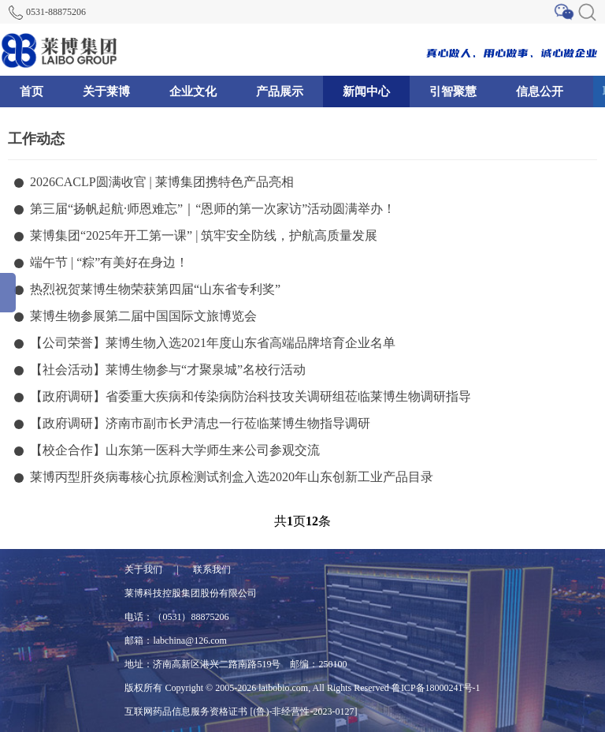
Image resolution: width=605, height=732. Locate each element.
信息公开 (539, 91)
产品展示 (279, 91)
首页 (31, 91)
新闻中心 (366, 91)
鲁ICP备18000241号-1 (436, 687)
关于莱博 (106, 91)
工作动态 (36, 139)
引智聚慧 (453, 91)
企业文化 (193, 91)
